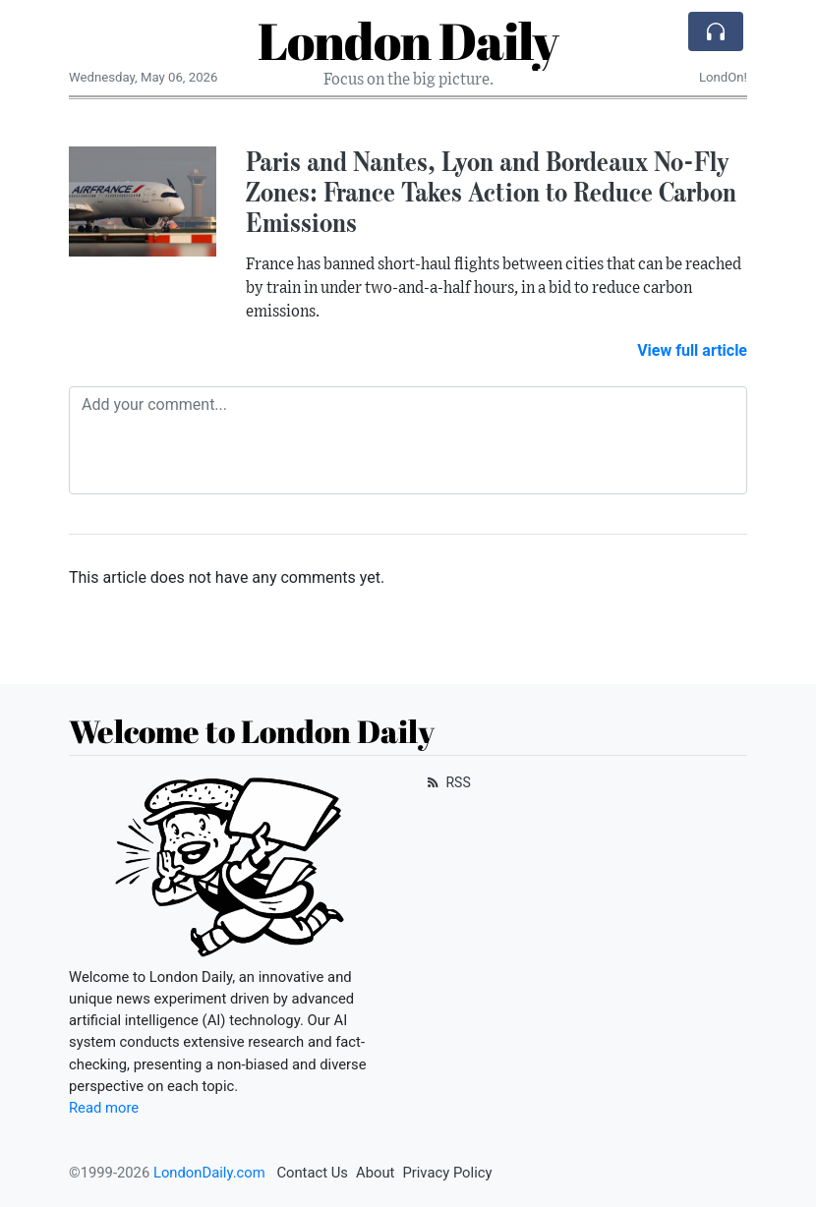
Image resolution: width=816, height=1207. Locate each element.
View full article (692, 350)
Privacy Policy (447, 1172)
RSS (447, 782)
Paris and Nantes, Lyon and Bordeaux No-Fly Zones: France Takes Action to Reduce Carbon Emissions (491, 191)
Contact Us (312, 1172)
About (375, 1172)
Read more (104, 1108)
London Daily (408, 40)
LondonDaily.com (209, 1172)
